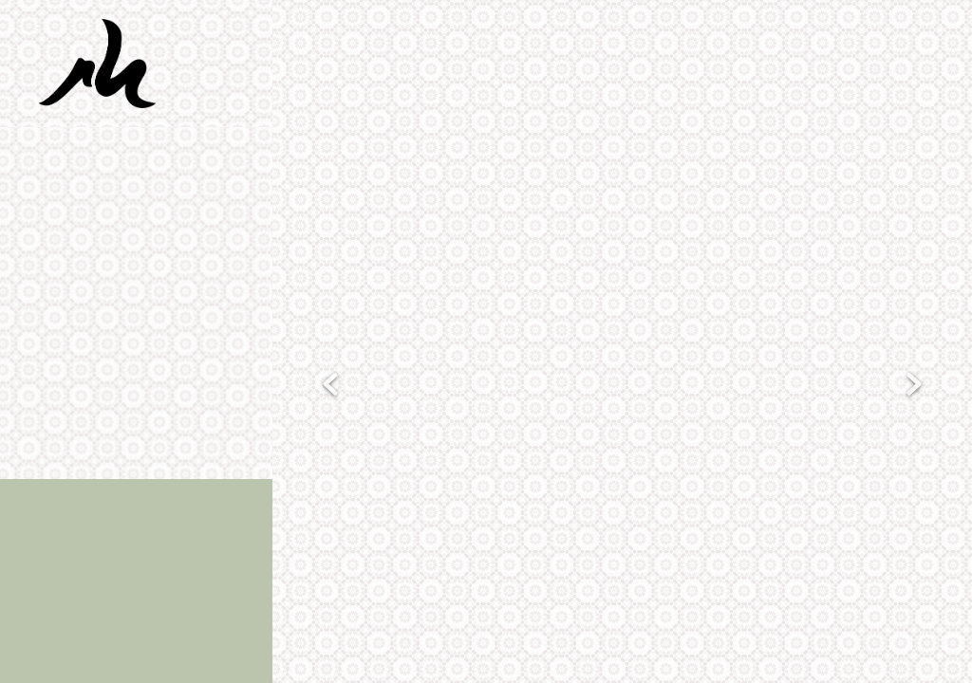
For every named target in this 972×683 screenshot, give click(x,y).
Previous (330, 385)
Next (914, 385)
